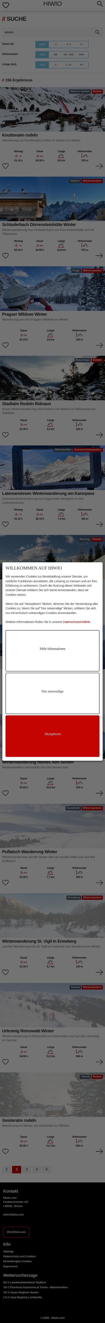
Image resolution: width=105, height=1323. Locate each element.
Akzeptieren (52, 734)
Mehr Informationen (52, 648)
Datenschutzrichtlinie (76, 622)
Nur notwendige (52, 691)
